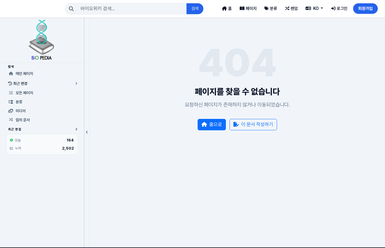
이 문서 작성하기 (241, 124)
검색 (190, 8)
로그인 (339, 8)
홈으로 (199, 124)
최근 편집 (31, 129)
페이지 (248, 8)
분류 (270, 8)
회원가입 (365, 8)
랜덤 (291, 8)
